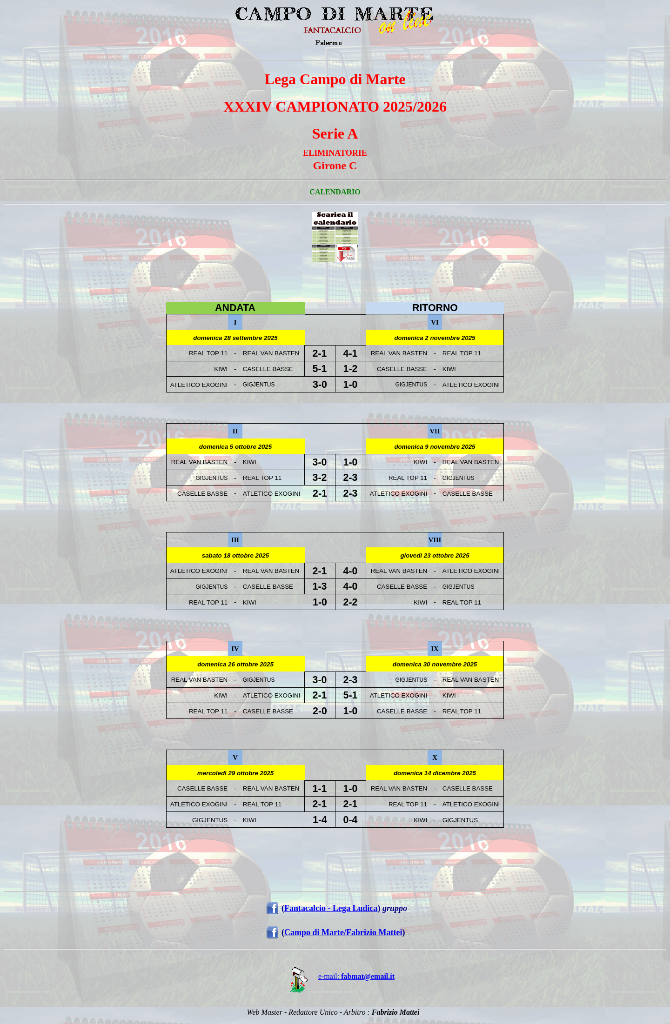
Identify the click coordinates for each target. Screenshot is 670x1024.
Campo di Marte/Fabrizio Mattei (343, 932)
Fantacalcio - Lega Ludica (331, 908)
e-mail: (335, 976)
